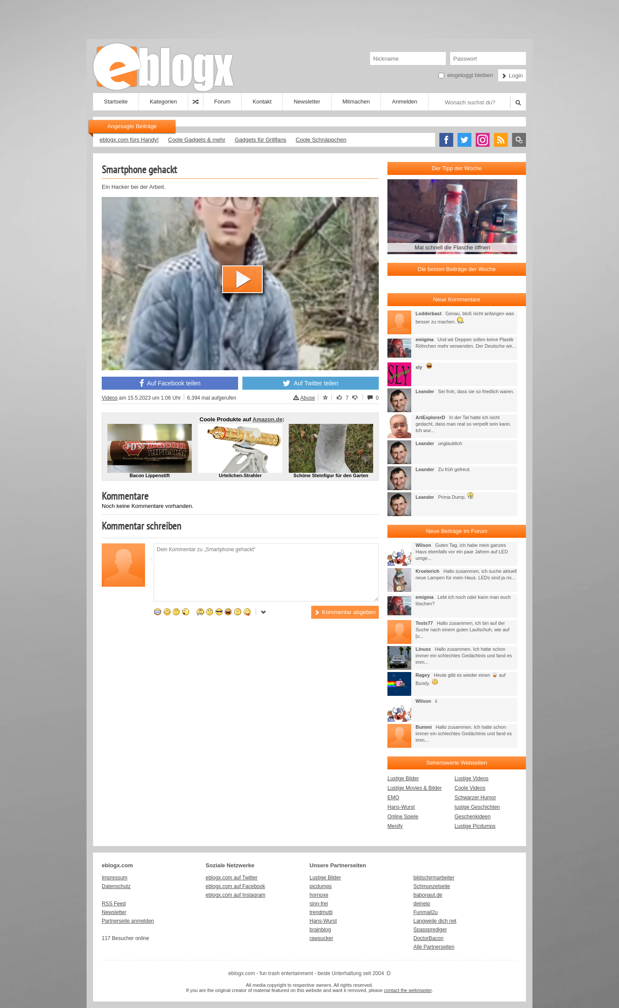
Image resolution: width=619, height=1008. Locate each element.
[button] (242, 279)
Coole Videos (470, 788)
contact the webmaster (408, 990)
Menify (395, 826)
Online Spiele (402, 817)
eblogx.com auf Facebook (235, 886)
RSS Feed (114, 904)
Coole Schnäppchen (321, 139)
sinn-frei (319, 904)
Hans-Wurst (401, 807)
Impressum (114, 878)
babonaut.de (427, 895)
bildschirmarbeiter (434, 878)
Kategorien (163, 101)
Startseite (116, 101)
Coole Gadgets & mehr (196, 139)
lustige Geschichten (477, 807)
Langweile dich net (434, 921)
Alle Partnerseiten (434, 947)
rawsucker (321, 938)
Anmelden (404, 101)
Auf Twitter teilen (310, 383)
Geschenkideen (472, 817)
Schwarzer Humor (475, 798)
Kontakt (261, 101)
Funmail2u (425, 912)
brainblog (320, 930)
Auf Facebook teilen (170, 383)
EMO (393, 798)
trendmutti (321, 912)
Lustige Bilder (403, 778)
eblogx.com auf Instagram (235, 895)
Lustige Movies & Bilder (414, 788)
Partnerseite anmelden (128, 921)
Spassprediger (430, 930)
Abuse (304, 398)
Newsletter (306, 101)
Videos (109, 398)
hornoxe (319, 895)
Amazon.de (267, 419)
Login (512, 75)
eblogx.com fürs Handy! (129, 139)
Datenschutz (116, 886)
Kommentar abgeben (345, 612)
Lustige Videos (472, 778)
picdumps (321, 886)
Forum (222, 101)
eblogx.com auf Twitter (232, 878)
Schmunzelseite (431, 886)
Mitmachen (356, 101)
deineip (421, 904)
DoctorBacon (428, 938)
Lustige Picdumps (475, 826)
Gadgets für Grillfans (260, 139)
